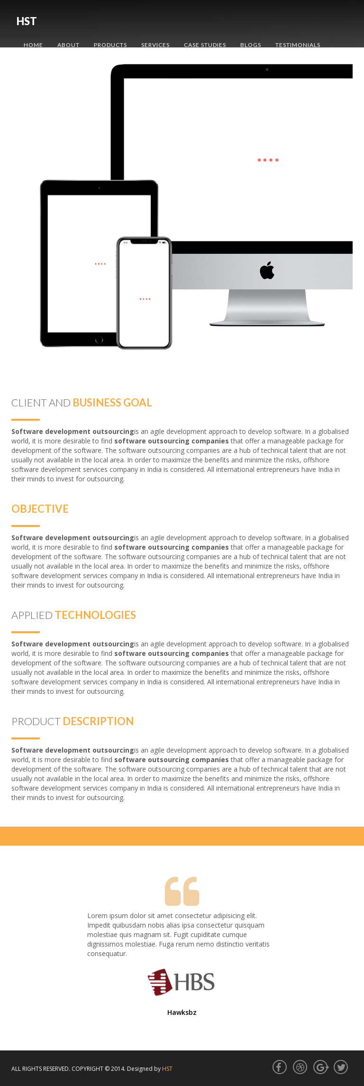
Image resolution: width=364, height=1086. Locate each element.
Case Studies (205, 44)
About (68, 44)
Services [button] (155, 44)
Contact (39, 68)
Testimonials (297, 44)
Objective (40, 508)
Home (33, 44)
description (98, 721)
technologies (95, 614)
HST (27, 21)
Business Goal (112, 402)
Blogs (250, 44)
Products (110, 44)
